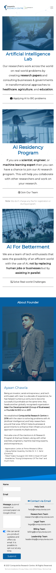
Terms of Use (47, 569)
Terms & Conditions (11, 569)
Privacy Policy (24, 569)
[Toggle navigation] (52, 7)
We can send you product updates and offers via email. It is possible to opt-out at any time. (14, 541)
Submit (12, 556)
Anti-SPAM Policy (36, 569)
